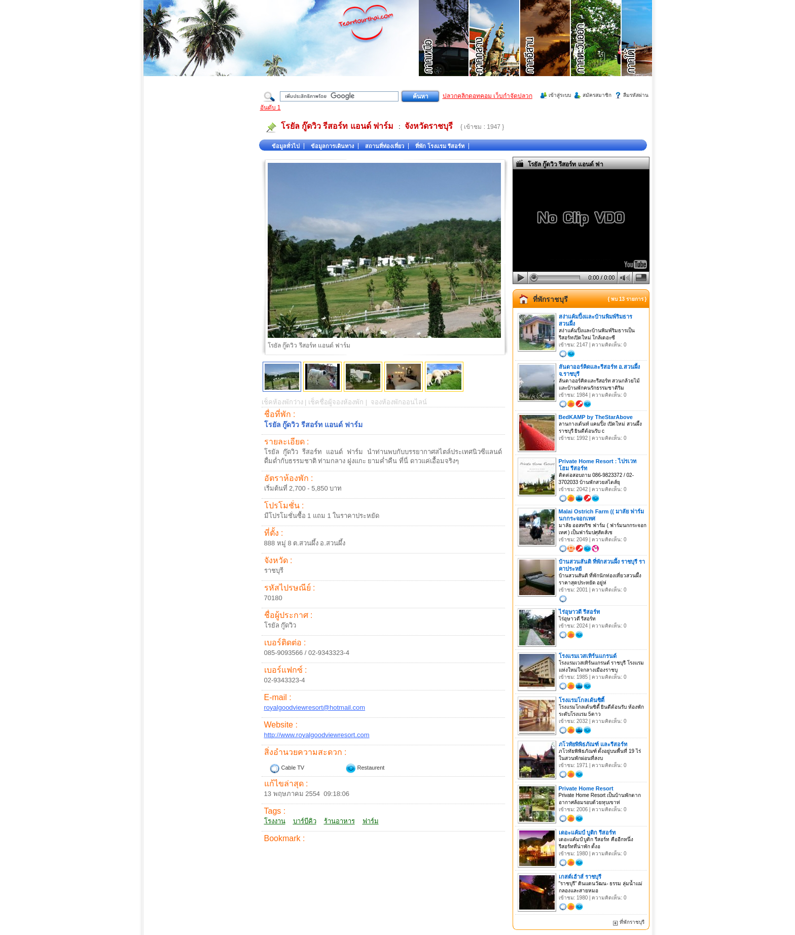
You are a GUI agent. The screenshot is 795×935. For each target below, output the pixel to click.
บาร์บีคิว (304, 821)
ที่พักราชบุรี (550, 299)
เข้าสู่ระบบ (560, 95)
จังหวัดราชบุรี (429, 126)
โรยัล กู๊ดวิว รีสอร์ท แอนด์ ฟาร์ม (337, 126)
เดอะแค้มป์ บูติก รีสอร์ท (587, 832)
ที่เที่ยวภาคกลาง (494, 50)
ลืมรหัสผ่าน (635, 95)
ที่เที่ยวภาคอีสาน (545, 50)
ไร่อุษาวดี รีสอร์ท (579, 612)
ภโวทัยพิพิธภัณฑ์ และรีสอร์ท (593, 744)
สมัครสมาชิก (597, 95)
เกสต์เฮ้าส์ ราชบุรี (580, 877)
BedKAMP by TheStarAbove (596, 417)
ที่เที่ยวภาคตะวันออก (596, 50)
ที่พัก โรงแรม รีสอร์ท (439, 146)
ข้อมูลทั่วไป (286, 146)
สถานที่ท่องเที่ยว (384, 146)
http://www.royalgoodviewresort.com (317, 735)
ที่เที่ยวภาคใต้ (647, 50)
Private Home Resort (586, 788)
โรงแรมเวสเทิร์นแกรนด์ (588, 656)
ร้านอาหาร (339, 821)
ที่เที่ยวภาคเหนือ (444, 50)
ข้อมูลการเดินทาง (332, 146)
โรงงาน (274, 821)
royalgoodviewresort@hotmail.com (315, 707)
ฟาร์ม (371, 821)
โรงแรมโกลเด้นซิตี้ (581, 700)
